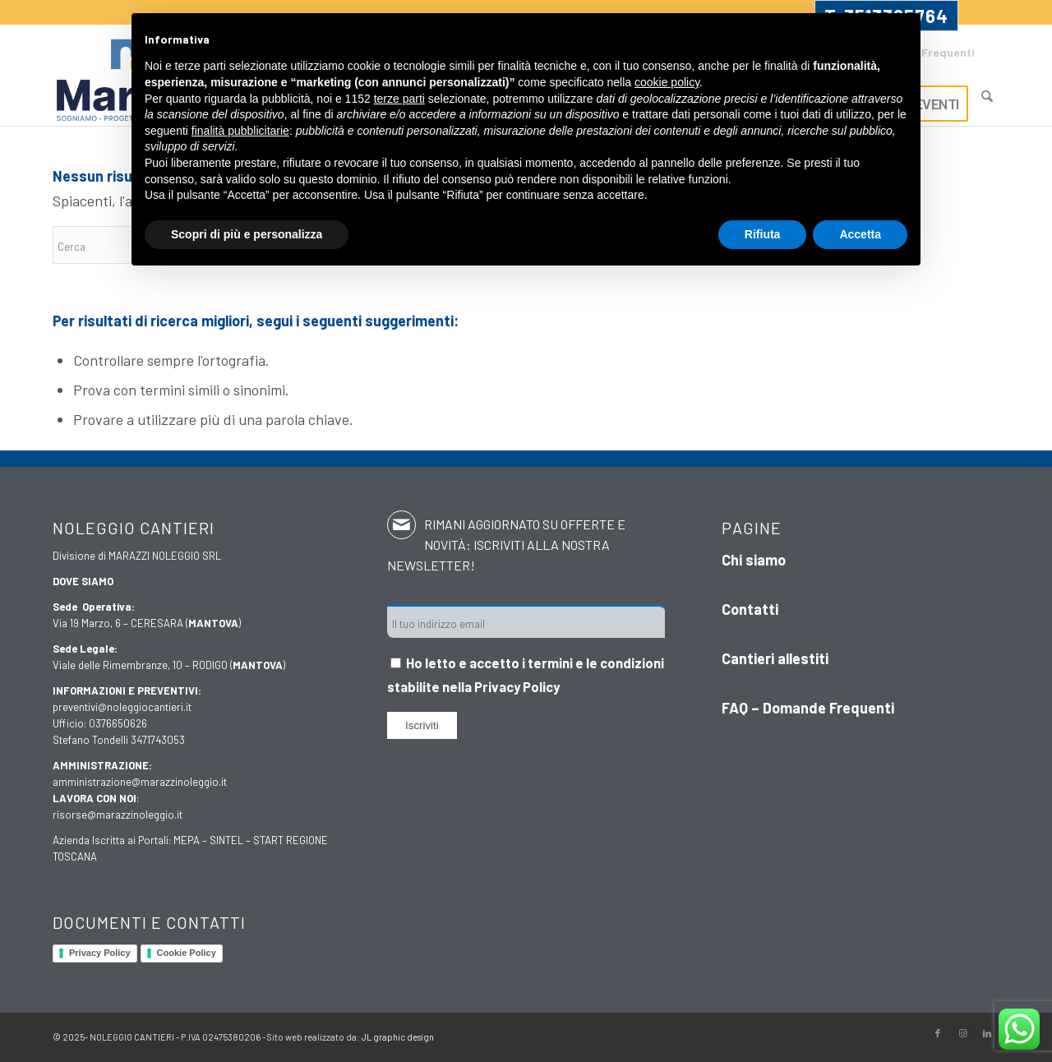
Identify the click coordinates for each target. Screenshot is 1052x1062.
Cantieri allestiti (775, 658)
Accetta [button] (860, 234)
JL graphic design (398, 1037)
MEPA (186, 840)
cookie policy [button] (666, 82)
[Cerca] (987, 96)
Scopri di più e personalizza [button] (246, 234)
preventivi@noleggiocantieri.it (122, 706)
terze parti (399, 98)
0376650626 (118, 723)
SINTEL (226, 840)
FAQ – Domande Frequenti (808, 708)
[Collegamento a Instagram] (962, 1033)
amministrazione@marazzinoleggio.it (140, 781)
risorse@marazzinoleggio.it (117, 814)
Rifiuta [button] (763, 234)
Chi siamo (754, 560)
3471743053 (158, 739)
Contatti (750, 609)
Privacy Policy (100, 953)
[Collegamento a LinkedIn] (987, 1033)
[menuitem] (987, 88)
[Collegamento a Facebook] (937, 1033)
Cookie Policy (186, 953)
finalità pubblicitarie (240, 130)
